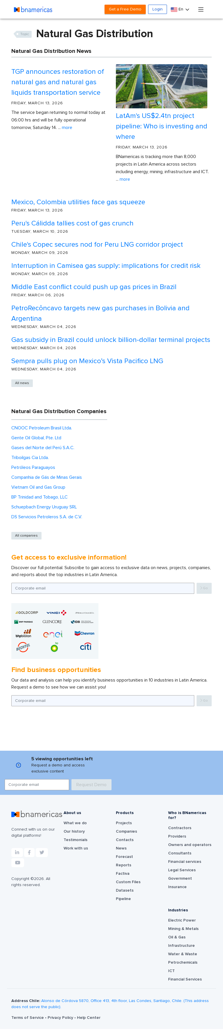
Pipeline (123, 899)
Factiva (123, 874)
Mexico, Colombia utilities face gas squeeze (78, 202)
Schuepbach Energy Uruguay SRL (44, 507)
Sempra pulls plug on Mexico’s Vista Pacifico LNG (87, 361)
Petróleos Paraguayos (33, 467)
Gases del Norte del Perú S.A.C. (42, 447)
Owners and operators (189, 845)
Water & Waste (182, 954)
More (67, 127)
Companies (126, 831)
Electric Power (182, 920)
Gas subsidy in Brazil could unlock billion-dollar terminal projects (110, 339)
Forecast (124, 857)
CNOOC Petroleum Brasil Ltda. (41, 428)
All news (22, 383)
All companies (26, 535)
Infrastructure (181, 946)
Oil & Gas (177, 937)
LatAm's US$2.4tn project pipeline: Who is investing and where (161, 126)
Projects (124, 823)
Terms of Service (28, 1018)
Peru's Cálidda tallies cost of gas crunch (72, 223)
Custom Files (128, 882)
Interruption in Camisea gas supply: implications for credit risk (106, 265)
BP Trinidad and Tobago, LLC (39, 497)
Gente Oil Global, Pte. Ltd (36, 437)
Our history (74, 831)
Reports (123, 865)
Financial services (184, 862)
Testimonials (75, 840)
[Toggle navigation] (201, 9)
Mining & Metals (183, 929)
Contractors (179, 828)
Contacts (125, 840)
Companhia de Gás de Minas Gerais (46, 477)
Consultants (179, 853)
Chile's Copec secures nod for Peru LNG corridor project (97, 244)
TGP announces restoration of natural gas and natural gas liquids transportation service (57, 82)
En (177, 9)
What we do (75, 823)
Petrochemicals (182, 962)
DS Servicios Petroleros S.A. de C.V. (46, 517)
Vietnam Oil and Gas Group (38, 487)
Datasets (125, 890)
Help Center (88, 1018)
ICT (171, 971)
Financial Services (185, 979)
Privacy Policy (61, 1018)
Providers (177, 836)
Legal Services (182, 870)
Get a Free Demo (125, 9)
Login (157, 9)
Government (180, 879)
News (121, 848)
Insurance (177, 887)
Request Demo (91, 784)
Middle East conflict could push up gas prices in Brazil (94, 287)
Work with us (76, 848)
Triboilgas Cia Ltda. (30, 457)
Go (204, 588)
